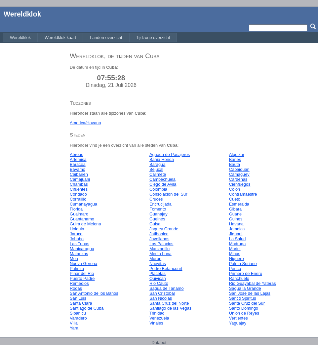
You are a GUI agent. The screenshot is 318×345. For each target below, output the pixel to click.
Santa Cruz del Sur (247, 303)
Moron (155, 258)
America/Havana (85, 122)
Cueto (234, 199)
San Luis (78, 298)
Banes (235, 159)
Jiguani (236, 233)
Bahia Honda (161, 159)
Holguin (77, 228)
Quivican (157, 278)
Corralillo (78, 199)
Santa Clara (81, 303)
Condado (78, 194)
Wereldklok (22, 14)
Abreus (76, 154)
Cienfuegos (240, 184)
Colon (234, 189)
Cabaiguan (239, 169)
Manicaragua (82, 248)
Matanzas (79, 253)
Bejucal (156, 169)
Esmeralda (239, 204)
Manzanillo (159, 248)
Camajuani (80, 179)
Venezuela (159, 318)
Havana (236, 223)
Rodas (76, 288)
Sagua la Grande (245, 288)
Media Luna (160, 253)
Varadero (78, 318)
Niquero (236, 258)
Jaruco (76, 233)
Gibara (235, 209)
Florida (76, 209)
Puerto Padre (82, 278)
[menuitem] (20, 37)
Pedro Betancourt (165, 268)
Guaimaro (79, 213)
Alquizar (236, 154)
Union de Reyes (244, 313)
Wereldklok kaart (60, 37)
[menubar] (90, 37)
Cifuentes (79, 189)
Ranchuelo (239, 278)
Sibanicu (78, 313)
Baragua (157, 164)
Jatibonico (159, 233)
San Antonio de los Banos (94, 293)
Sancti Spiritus (242, 298)
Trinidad (157, 313)
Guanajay (158, 213)
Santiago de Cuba (86, 308)
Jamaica (237, 228)
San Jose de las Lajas (249, 293)
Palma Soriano (243, 263)
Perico (235, 268)
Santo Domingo (243, 308)
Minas (234, 253)
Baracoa (78, 164)
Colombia (158, 189)
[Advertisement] (33, 146)
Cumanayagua (83, 204)
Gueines (157, 218)
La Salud (237, 238)
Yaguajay (237, 323)
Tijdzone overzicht (153, 37)
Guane (235, 213)
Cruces (156, 199)
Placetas (157, 273)
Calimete (157, 174)
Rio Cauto (158, 283)
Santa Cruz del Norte (169, 303)
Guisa (154, 223)
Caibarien (79, 174)
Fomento (157, 209)
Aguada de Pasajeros (169, 154)
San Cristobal (162, 293)
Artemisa (78, 159)
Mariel (235, 248)
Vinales (156, 323)
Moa (74, 258)
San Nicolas (160, 298)
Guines (236, 218)
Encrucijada (160, 204)
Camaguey (239, 174)
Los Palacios (161, 243)
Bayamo (77, 169)
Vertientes (238, 318)
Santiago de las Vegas (170, 308)
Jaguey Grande (164, 228)
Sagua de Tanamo (166, 288)
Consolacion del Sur (168, 194)
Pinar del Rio (82, 273)
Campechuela (162, 179)
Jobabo (77, 238)
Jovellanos (159, 238)
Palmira (77, 268)
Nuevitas (157, 263)
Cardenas (238, 179)
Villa (74, 323)
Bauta (234, 164)
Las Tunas (79, 243)
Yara (74, 328)
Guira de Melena (85, 223)
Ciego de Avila (163, 184)
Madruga (237, 243)
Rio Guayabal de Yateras (252, 283)
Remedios (79, 283)
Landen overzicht (106, 37)
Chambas (79, 184)
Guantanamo (82, 218)
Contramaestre (243, 194)
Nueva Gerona (83, 263)
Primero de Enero (245, 273)
